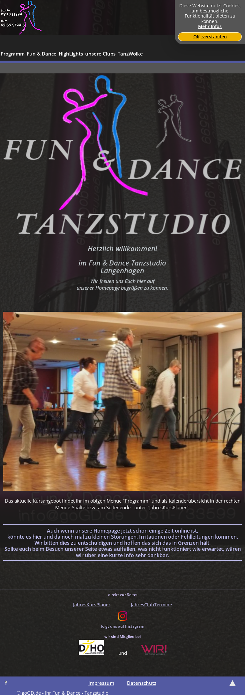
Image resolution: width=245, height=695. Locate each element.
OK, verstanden (210, 37)
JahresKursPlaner (91, 605)
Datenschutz (141, 683)
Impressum (101, 683)
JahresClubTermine (151, 605)
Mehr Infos (210, 26)
